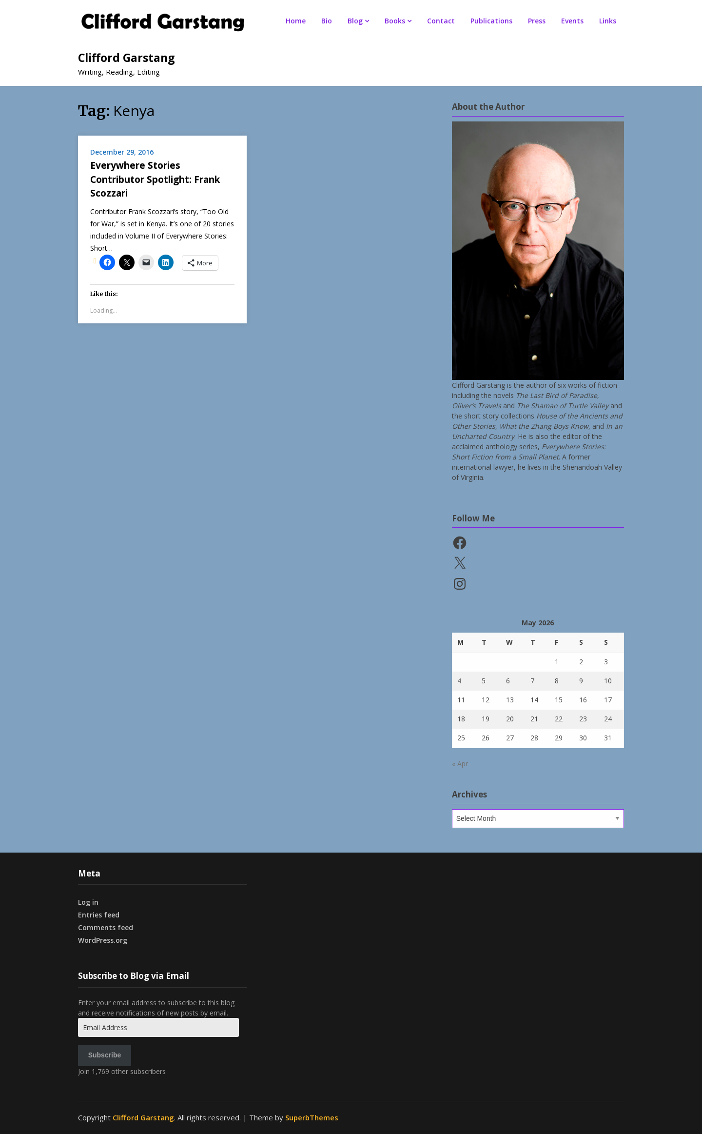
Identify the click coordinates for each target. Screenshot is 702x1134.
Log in (88, 902)
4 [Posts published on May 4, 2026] (459, 680)
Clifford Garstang (126, 57)
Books (395, 20)
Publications (491, 20)
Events (572, 20)
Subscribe (104, 1055)
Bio (326, 20)
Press (537, 20)
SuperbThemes (311, 1117)
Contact (441, 20)
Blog (355, 20)
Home (296, 20)
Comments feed (105, 927)
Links (607, 20)
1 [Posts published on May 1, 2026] (557, 661)
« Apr (460, 763)
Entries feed (98, 914)
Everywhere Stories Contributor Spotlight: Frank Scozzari (155, 179)
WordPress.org (102, 940)
